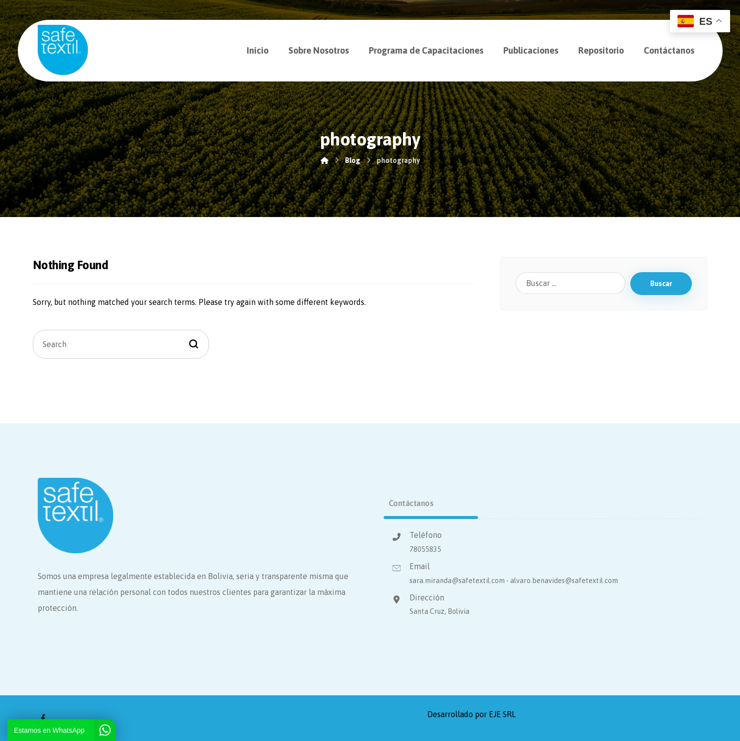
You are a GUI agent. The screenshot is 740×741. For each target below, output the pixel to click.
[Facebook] (43, 718)
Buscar (661, 284)
